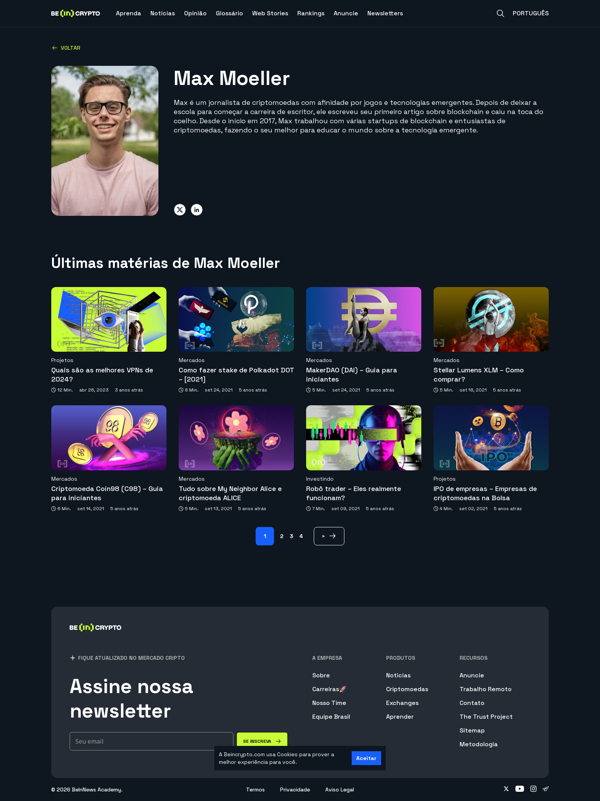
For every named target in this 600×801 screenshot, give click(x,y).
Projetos (62, 360)
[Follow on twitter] (506, 789)
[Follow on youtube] (519, 789)
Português (531, 13)
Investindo (320, 478)
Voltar (66, 47)
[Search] (500, 13)
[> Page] (329, 536)
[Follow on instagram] (533, 789)
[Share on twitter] (180, 210)
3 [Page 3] (291, 536)
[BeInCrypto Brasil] (96, 637)
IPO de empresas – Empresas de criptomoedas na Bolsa (485, 493)
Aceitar (366, 758)
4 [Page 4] (301, 536)
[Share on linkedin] (197, 210)
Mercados (192, 360)
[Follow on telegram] (546, 789)
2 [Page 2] (282, 536)
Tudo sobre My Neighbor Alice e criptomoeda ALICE (230, 493)
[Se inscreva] (262, 741)
